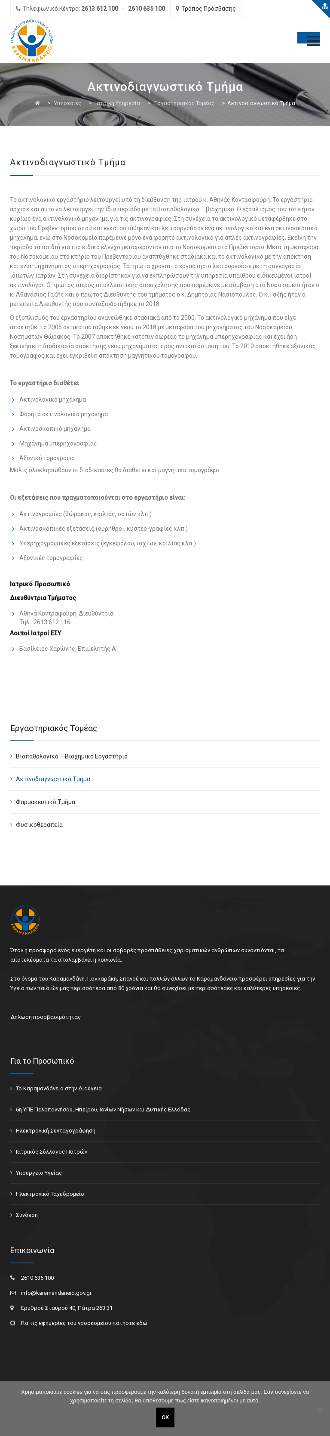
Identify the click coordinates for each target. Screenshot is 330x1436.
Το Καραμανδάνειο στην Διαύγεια (59, 1088)
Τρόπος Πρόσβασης (208, 8)
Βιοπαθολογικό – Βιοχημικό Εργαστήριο (72, 756)
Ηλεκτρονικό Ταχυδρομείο (50, 1194)
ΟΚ (165, 1417)
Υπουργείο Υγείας (39, 1173)
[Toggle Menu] (308, 37)
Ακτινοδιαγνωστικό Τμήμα (53, 779)
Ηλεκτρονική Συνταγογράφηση (55, 1130)
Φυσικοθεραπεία (39, 824)
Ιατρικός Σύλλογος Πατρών (51, 1151)
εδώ (141, 1323)
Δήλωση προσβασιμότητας (45, 1017)
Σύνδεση (27, 1215)
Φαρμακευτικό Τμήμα (45, 801)
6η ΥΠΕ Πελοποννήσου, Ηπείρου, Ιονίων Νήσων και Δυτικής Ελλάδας (103, 1109)
